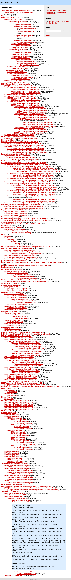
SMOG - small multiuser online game (14, 463)
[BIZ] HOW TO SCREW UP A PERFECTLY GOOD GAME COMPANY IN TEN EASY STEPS (31, 262)
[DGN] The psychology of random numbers (16, 84)
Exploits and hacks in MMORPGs (12, 210)
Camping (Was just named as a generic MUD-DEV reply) (20, 205)
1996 (47, 10)
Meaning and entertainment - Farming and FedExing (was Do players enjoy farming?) (30, 386)
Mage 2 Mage (6, 397)
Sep (47, 23)
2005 (58, 12)
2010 (54, 14)
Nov (53, 23)
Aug (67, 21)
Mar (52, 21)
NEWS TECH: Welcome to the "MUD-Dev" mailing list (19, 142)
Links (47, 35)
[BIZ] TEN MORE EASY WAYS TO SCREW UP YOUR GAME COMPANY (25, 266)
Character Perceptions (9, 311)
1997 (51, 10)
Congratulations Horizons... (11, 17)
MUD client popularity (8, 413)
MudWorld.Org (6, 226)
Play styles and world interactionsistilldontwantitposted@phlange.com (26, 247)
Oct (50, 23)
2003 (51, 12)
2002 (47, 12)
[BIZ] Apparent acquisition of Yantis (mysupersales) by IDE (21, 383)
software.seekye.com (35, 579)
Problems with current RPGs (11, 292)
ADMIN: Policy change (9, 283)
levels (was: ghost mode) (10, 161)
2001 (65, 10)
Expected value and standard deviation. (15, 154)
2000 (62, 10)
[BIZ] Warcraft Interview (9, 327)
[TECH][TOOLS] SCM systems (11, 285)
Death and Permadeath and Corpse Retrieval (16, 248)
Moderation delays (7, 140)
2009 (51, 14)
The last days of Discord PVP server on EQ (16, 11)
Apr (56, 21)
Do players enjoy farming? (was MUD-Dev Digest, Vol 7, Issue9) (26, 164)
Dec (56, 23)
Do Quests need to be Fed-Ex (11, 269)
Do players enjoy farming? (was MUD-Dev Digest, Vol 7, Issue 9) (23, 163)
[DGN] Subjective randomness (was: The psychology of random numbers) (27, 486)
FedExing (4, 234)
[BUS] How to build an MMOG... (12, 484)
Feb (50, 21)
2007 (65, 12)
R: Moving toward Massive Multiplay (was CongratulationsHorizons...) (25, 334)
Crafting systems (7, 267)
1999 (58, 10)
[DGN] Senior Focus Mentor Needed (13, 261)
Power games (6, 388)
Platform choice (6, 411)
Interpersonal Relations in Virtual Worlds (15, 400)
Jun (62, 21)
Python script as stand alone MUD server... (16, 336)
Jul (65, 21)
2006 (62, 12)
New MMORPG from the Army (11, 227)
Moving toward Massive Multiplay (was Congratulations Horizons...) (24, 280)
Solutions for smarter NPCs (11, 491)
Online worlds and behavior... (11, 222)
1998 (54, 10)
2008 (47, 14)
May (58, 21)
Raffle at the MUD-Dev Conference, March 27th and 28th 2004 (22, 332)
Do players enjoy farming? (10, 217)
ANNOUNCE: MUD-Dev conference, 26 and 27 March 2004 (21, 224)
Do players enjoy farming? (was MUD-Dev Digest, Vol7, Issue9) (32, 168)
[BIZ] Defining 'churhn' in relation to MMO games (18, 136)
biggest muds (6, 16)
